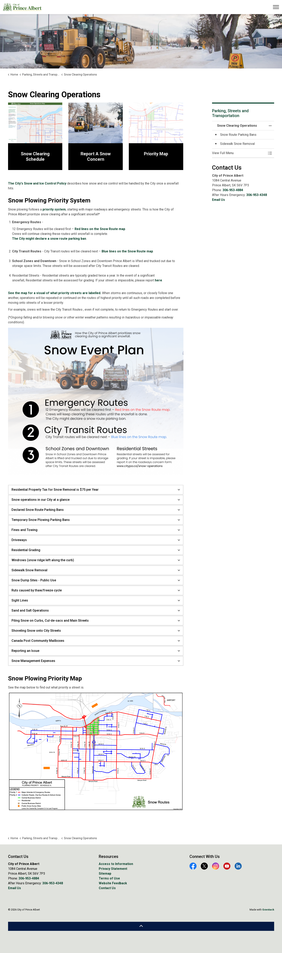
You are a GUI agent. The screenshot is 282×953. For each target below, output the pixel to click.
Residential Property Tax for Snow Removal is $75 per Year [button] (55, 490)
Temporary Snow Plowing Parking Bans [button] (40, 520)
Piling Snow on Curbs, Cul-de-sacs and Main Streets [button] (50, 620)
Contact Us (107, 888)
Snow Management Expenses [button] (33, 661)
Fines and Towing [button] (24, 530)
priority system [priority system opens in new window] (54, 209)
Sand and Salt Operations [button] (30, 610)
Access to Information (116, 864)
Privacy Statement (113, 869)
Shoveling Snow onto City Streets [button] (36, 631)
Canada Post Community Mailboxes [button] (37, 641)
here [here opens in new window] (158, 280)
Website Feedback (113, 883)
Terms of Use (109, 878)
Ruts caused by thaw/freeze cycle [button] (36, 590)
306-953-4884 (233, 190)
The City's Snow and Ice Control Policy (37, 183)
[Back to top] (141, 926)
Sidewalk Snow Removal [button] (29, 570)
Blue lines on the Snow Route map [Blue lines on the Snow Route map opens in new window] (127, 251)
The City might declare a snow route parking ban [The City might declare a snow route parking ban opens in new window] (49, 239)
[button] (239, 153)
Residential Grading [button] (25, 550)
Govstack (268, 909)
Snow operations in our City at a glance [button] (40, 500)
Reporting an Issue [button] (25, 651)
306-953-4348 (256, 195)
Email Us (218, 200)
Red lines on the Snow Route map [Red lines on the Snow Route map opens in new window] (100, 229)
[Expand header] (276, 7)
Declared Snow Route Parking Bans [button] (37, 510)
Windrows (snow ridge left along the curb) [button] (42, 560)
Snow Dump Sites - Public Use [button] (33, 580)
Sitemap (105, 873)
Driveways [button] (19, 540)
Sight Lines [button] (19, 600)
